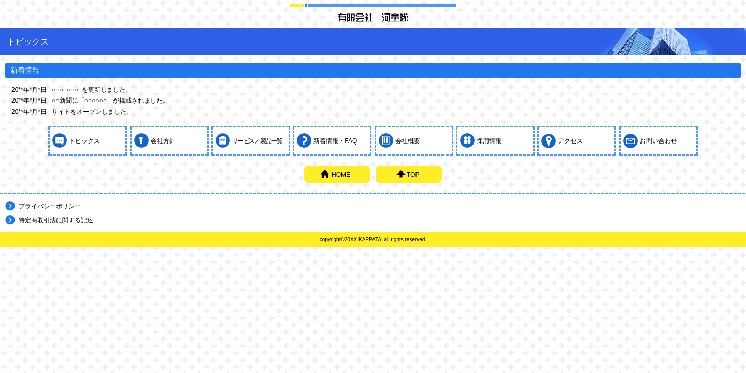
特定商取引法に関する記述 (56, 220)
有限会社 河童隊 (373, 17)
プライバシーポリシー (50, 206)
